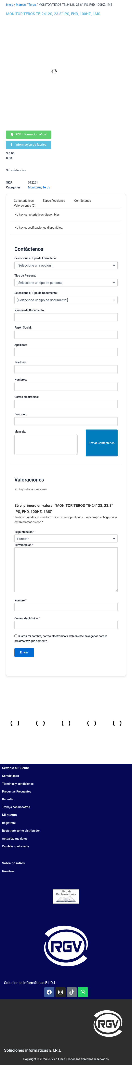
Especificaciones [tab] (54, 201)
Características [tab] (24, 201)
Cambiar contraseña (15, 846)
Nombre (20, 600)
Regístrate (9, 823)
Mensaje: (20, 431)
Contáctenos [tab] (82, 201)
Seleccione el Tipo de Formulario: (35, 258)
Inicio (9, 5)
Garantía (7, 799)
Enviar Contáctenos (102, 443)
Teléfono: (20, 362)
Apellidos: (20, 345)
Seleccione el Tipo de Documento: (35, 292)
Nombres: (20, 379)
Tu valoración (24, 545)
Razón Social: (23, 327)
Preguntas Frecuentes (16, 791)
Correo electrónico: (26, 397)
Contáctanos (10, 776)
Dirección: (20, 414)
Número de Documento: (29, 310)
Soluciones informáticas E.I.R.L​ (32, 1050)
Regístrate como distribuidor (21, 831)
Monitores (34, 187)
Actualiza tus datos (14, 838)
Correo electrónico (27, 618)
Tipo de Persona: (25, 275)
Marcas (21, 5)
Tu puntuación (24, 532)
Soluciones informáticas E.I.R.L (30, 983)
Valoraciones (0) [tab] (25, 205)
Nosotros (8, 871)
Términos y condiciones (18, 784)
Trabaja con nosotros (16, 807)
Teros (32, 5)
